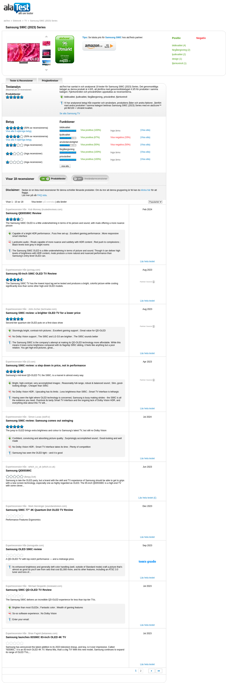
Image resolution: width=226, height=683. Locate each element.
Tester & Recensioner (21, 80)
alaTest (7, 21)
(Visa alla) (145, 130)
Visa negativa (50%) (120, 144)
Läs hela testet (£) (147, 497)
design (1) (177, 59)
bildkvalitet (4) (179, 45)
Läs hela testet (147, 261)
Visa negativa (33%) (120, 137)
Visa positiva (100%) (91, 130)
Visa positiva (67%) (90, 137)
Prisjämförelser (50, 80)
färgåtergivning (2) (181, 50)
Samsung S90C (113, 37)
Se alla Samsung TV (70, 113)
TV (25, 21)
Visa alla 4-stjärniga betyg (27, 138)
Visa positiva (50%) (90, 144)
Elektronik (17, 21)
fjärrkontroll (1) (179, 63)
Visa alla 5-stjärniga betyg (27, 129)
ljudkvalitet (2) (179, 54)
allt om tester (18, 9)
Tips (84, 37)
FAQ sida (42, 195)
